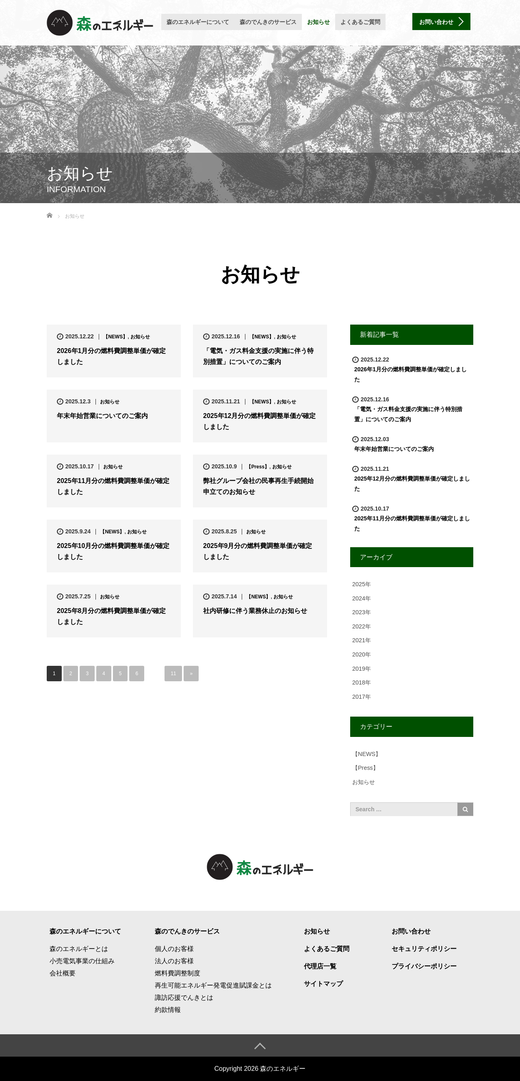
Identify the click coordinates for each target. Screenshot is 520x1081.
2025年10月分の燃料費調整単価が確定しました (113, 551)
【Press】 (257, 467)
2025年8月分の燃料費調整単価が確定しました (111, 616)
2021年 (361, 640)
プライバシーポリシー (424, 966)
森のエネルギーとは (79, 948)
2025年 (361, 584)
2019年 (361, 668)
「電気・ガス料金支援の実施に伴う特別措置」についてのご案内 (258, 356)
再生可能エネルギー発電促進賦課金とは (213, 985)
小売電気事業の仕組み (82, 961)
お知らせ (318, 22)
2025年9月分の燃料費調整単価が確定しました (257, 551)
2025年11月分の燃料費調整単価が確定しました (113, 486)
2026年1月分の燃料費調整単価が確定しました (111, 356)
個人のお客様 (174, 948)
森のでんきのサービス (268, 22)
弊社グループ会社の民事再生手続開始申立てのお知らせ (258, 486)
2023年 (361, 612)
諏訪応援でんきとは (184, 997)
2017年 (361, 696)
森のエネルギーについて (198, 22)
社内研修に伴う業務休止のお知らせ (255, 610)
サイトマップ (323, 983)
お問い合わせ (411, 931)
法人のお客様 (174, 961)
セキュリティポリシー (424, 948)
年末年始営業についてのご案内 (102, 415)
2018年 (361, 682)
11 (173, 673)
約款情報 (168, 1009)
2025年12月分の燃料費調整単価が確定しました (259, 421)
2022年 (361, 626)
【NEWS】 (115, 337)
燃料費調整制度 (177, 973)
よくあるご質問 (360, 22)
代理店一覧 (320, 966)
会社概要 (63, 973)
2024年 (361, 598)
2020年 (361, 654)
